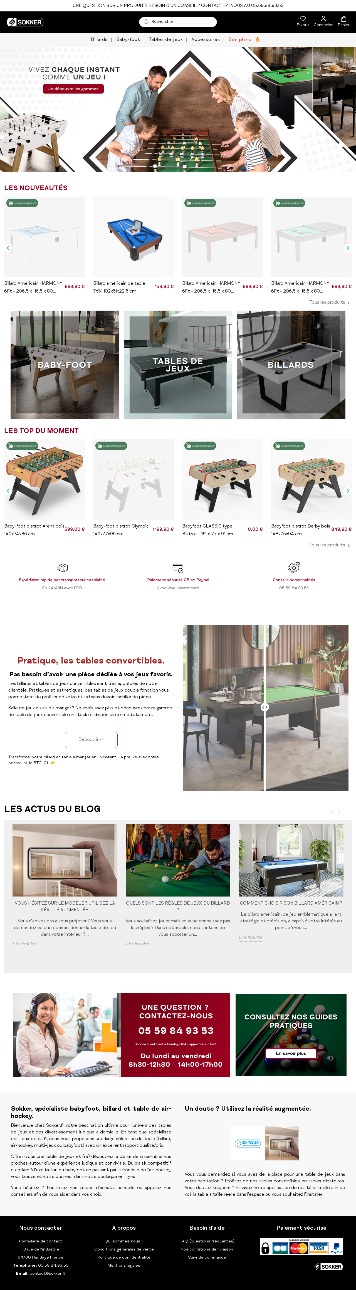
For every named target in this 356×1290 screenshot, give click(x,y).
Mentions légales (124, 1266)
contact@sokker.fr (48, 1274)
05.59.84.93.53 (52, 1266)
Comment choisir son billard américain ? (291, 904)
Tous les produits (330, 302)
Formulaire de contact (40, 1241)
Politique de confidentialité (124, 1258)
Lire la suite (24, 944)
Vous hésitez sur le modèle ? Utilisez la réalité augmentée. (65, 907)
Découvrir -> (91, 740)
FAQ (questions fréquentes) (207, 1241)
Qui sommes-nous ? (124, 1241)
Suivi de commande (207, 1258)
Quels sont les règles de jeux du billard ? (178, 907)
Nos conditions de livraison (207, 1249)
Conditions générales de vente (124, 1249)
